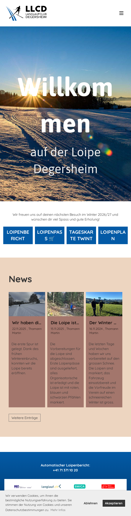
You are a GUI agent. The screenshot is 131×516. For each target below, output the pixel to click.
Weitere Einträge (24, 418)
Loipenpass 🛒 (49, 235)
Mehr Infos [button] (58, 510)
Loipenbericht (18, 235)
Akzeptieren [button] (114, 503)
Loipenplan (113, 235)
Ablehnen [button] (91, 503)
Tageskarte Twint (81, 235)
